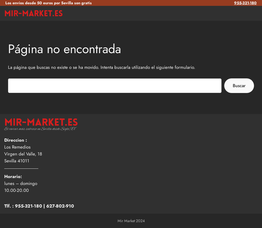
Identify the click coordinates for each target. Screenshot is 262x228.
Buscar (239, 85)
